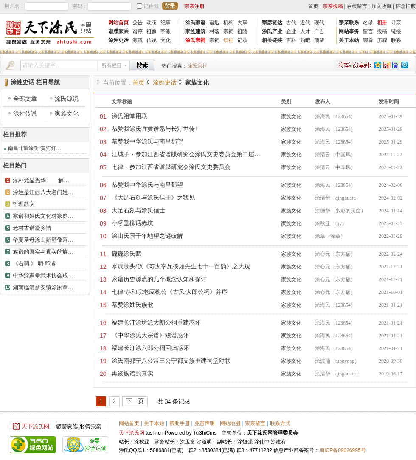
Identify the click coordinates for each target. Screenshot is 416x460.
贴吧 (305, 40)
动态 (151, 22)
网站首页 (118, 22)
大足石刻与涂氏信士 (138, 210)
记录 (242, 40)
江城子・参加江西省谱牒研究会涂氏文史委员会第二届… (186, 154)
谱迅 (214, 22)
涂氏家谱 (195, 22)
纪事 (165, 22)
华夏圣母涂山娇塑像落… (43, 240)
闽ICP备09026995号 (342, 450)
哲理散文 (24, 204)
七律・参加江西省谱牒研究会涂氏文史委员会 (171, 167)
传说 (151, 40)
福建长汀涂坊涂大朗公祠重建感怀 (156, 322)
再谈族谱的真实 (132, 373)
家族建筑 (195, 31)
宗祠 (228, 31)
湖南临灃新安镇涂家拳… (43, 287)
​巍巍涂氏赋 (126, 254)
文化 (165, 40)
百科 (291, 40)
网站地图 (230, 423)
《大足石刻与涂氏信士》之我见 (153, 198)
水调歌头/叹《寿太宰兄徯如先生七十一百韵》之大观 (181, 266)
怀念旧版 (406, 6)
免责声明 (204, 423)
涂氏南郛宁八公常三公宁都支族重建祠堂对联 (171, 361)
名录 (368, 22)
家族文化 (67, 113)
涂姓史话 (118, 40)
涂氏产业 (272, 31)
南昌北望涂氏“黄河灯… (34, 148)
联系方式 (280, 423)
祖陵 (242, 31)
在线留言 (357, 6)
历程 (382, 40)
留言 (368, 31)
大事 (242, 22)
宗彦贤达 (272, 22)
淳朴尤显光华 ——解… (41, 180)
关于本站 (349, 40)
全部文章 (25, 99)
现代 (319, 22)
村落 (214, 31)
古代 (291, 22)
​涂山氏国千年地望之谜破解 (147, 236)
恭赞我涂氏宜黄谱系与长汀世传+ (155, 129)
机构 (228, 22)
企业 (291, 31)
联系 (396, 40)
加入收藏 (381, 6)
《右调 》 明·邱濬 (34, 263)
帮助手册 (179, 423)
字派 (165, 31)
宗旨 (368, 40)
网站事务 (349, 31)
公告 (137, 22)
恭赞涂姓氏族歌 (132, 305)
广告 (319, 31)
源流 (137, 40)
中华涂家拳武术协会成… (43, 275)
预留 (319, 40)
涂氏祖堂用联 (129, 116)
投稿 (382, 31)
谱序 (137, 31)
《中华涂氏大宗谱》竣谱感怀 (150, 335)
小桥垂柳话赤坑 (132, 223)
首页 (313, 6)
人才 (305, 31)
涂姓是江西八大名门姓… (43, 192)
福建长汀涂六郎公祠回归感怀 (150, 348)
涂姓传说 (25, 113)
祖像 (151, 31)
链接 (396, 31)
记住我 (151, 6)
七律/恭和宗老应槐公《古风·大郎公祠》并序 (170, 292)
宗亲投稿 (333, 6)
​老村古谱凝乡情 (32, 228)
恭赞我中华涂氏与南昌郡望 (147, 141)
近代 (305, 22)
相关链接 (272, 40)
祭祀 (228, 40)
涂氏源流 (67, 99)
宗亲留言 (255, 423)
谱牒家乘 (118, 31)
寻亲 (396, 22)
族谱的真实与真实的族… (43, 251)
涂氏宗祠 (195, 40)
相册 (382, 22)
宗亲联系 (349, 22)
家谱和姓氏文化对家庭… (43, 216)
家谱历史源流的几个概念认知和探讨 (159, 279)
